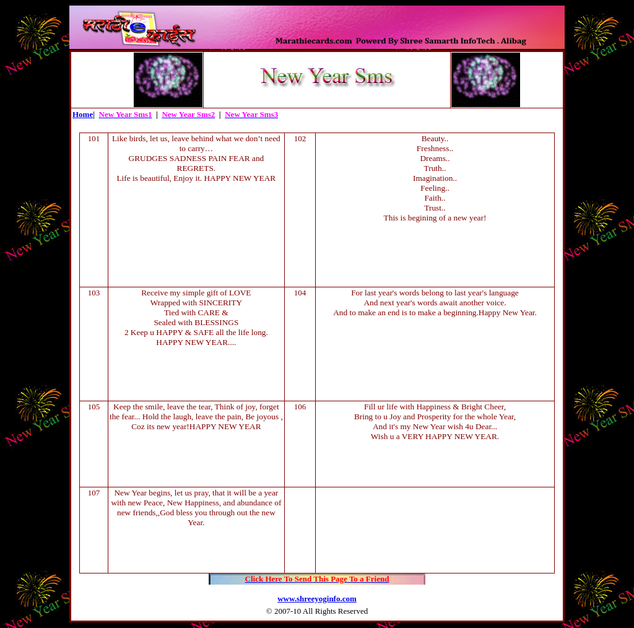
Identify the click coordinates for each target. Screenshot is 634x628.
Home (82, 114)
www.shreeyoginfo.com (317, 598)
